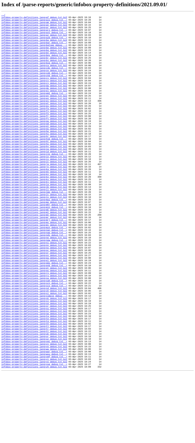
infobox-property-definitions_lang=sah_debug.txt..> (34, 334)
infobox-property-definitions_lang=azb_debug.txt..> (34, 42)
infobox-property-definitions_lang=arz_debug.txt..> (34, 33)
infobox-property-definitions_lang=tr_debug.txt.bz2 (34, 392)
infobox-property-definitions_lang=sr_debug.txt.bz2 (34, 364)
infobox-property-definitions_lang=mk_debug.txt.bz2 (34, 249)
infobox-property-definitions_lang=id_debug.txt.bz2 (34, 179)
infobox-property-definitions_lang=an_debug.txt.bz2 (34, 27)
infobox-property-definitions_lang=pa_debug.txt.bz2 (34, 306)
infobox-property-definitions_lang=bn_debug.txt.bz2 (34, 60)
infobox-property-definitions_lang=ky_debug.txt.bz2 (34, 215)
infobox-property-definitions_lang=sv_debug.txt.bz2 (34, 370)
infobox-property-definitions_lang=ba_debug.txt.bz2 (34, 45)
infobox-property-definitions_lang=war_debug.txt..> (34, 419)
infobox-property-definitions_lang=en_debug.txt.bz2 (34, 112)
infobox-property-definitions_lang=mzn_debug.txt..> (34, 270)
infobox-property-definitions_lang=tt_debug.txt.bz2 (34, 395)
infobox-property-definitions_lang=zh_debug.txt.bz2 (34, 437)
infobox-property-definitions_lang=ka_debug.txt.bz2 (34, 200)
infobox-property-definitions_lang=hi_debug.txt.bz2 (34, 158)
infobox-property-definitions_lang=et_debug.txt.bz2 (34, 121)
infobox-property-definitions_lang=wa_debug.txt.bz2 (34, 416)
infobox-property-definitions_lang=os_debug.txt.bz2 (34, 303)
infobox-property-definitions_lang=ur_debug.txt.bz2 (34, 401)
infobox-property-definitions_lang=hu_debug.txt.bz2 (34, 170)
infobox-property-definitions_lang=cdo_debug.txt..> (34, 79)
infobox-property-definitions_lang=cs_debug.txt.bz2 (34, 91)
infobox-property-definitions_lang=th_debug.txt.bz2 (34, 385)
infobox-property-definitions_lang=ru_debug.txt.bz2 (34, 328)
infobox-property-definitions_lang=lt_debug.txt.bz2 (34, 230)
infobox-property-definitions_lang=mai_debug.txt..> (34, 237)
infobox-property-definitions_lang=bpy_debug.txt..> (34, 63)
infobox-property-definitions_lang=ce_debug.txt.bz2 (34, 82)
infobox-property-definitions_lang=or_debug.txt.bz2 (34, 300)
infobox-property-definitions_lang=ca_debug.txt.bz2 (34, 75)
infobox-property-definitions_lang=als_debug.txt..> (34, 21)
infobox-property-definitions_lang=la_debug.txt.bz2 (34, 218)
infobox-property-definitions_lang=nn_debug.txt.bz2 (34, 291)
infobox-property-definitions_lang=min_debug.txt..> (34, 246)
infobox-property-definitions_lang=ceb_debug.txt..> (34, 85)
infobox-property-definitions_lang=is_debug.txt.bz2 (34, 188)
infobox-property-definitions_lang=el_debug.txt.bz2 (34, 106)
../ (3, 15)
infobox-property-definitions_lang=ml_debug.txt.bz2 (34, 252)
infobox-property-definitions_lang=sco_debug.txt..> (34, 340)
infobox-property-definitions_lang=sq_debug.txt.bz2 (34, 361)
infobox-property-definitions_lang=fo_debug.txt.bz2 (34, 133)
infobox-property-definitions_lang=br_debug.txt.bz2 (34, 66)
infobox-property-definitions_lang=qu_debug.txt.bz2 (34, 322)
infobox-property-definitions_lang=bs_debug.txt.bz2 (34, 69)
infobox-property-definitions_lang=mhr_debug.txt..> (34, 243)
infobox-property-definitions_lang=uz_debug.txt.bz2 (34, 404)
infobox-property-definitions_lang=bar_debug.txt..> (34, 48)
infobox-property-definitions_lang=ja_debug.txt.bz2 (34, 194)
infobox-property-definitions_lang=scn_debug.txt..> (34, 337)
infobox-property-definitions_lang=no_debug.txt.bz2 (34, 294)
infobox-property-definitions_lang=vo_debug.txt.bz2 (34, 413)
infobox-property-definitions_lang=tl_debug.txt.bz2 (34, 388)
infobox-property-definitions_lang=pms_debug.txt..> (34, 313)
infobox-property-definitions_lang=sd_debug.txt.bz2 (34, 343)
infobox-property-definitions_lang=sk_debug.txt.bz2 (34, 355)
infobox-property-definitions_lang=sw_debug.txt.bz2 (34, 373)
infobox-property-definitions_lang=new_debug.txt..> (34, 285)
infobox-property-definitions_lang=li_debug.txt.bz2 (34, 224)
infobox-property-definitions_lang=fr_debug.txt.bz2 (34, 136)
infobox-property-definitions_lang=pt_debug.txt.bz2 (34, 319)
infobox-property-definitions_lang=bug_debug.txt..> (34, 72)
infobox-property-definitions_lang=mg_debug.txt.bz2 (34, 240)
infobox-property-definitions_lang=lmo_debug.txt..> (34, 227)
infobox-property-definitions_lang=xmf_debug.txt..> (34, 425)
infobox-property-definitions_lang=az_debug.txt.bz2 (34, 39)
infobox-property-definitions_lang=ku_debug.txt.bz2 (34, 212)
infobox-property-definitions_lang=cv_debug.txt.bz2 (34, 94)
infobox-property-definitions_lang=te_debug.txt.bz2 (34, 379)
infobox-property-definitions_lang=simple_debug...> (34, 352)
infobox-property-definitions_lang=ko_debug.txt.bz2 (34, 209)
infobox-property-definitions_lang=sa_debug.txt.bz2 (34, 331)
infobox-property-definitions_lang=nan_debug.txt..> (34, 273)
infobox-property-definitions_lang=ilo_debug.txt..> (34, 182)
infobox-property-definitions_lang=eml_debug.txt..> (34, 109)
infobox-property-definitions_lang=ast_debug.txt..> (34, 36)
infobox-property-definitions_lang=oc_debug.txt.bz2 (34, 297)
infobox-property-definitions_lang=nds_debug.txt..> (34, 279)
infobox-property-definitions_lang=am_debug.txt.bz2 (34, 24)
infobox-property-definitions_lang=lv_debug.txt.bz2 (34, 234)
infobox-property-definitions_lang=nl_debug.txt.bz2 (34, 288)
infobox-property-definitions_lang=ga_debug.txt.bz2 (34, 142)
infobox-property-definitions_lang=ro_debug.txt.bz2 (34, 325)
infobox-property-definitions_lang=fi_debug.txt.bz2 (34, 130)
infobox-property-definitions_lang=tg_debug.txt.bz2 (34, 382)
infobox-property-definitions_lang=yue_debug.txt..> (34, 434)
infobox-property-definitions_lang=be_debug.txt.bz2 (34, 54)
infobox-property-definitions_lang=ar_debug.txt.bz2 (34, 30)
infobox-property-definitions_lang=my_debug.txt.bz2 (34, 267)
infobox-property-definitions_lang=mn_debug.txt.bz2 (34, 255)
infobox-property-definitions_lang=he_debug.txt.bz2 (34, 155)
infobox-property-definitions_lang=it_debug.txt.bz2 (34, 191)
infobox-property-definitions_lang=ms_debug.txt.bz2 (34, 264)
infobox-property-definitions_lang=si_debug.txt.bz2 (34, 349)
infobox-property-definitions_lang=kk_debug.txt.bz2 (34, 203)
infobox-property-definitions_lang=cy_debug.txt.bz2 (34, 97)
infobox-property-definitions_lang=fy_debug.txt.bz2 (34, 139)
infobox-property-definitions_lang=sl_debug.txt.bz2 (34, 358)
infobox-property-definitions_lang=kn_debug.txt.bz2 (34, 206)
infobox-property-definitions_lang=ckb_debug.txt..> (34, 88)
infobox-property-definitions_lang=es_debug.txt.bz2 (34, 118)
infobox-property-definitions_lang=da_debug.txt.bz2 (34, 100)
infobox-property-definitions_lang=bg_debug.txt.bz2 (34, 57)
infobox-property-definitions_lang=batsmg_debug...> (34, 51)
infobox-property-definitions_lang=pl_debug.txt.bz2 (34, 309)
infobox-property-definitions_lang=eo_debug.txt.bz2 (34, 115)
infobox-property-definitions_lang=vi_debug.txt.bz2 (34, 410)
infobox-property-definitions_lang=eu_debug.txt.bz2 (34, 124)
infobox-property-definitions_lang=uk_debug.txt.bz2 (34, 398)
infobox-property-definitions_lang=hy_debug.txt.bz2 (34, 173)
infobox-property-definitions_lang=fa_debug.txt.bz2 (34, 127)
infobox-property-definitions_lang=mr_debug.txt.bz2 (34, 258)
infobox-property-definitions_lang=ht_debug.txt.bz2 (34, 167)
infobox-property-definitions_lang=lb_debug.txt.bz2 (34, 221)
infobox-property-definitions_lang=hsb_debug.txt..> (34, 164)
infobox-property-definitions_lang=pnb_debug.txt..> (34, 316)
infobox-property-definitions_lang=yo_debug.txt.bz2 (34, 431)
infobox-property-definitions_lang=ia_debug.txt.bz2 (34, 176)
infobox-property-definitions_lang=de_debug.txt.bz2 (34, 103)
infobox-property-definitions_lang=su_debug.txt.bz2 (34, 367)
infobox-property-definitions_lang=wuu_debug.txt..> (34, 422)
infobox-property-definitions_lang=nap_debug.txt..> (34, 276)
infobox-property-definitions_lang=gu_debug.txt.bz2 (34, 151)
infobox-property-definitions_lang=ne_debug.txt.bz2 (34, 282)
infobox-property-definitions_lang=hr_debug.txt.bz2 (34, 161)
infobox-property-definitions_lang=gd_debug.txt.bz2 (34, 145)
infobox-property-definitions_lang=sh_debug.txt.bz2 (34, 346)
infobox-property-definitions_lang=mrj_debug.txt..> (34, 261)
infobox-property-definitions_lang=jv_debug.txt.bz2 (34, 197)
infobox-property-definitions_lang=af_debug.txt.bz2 (34, 18)
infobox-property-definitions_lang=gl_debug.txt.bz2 (34, 148)
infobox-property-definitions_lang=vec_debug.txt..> (34, 407)
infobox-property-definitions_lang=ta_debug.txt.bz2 (34, 376)
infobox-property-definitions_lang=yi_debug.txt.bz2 (34, 428)
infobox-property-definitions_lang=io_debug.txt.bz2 (34, 185)
